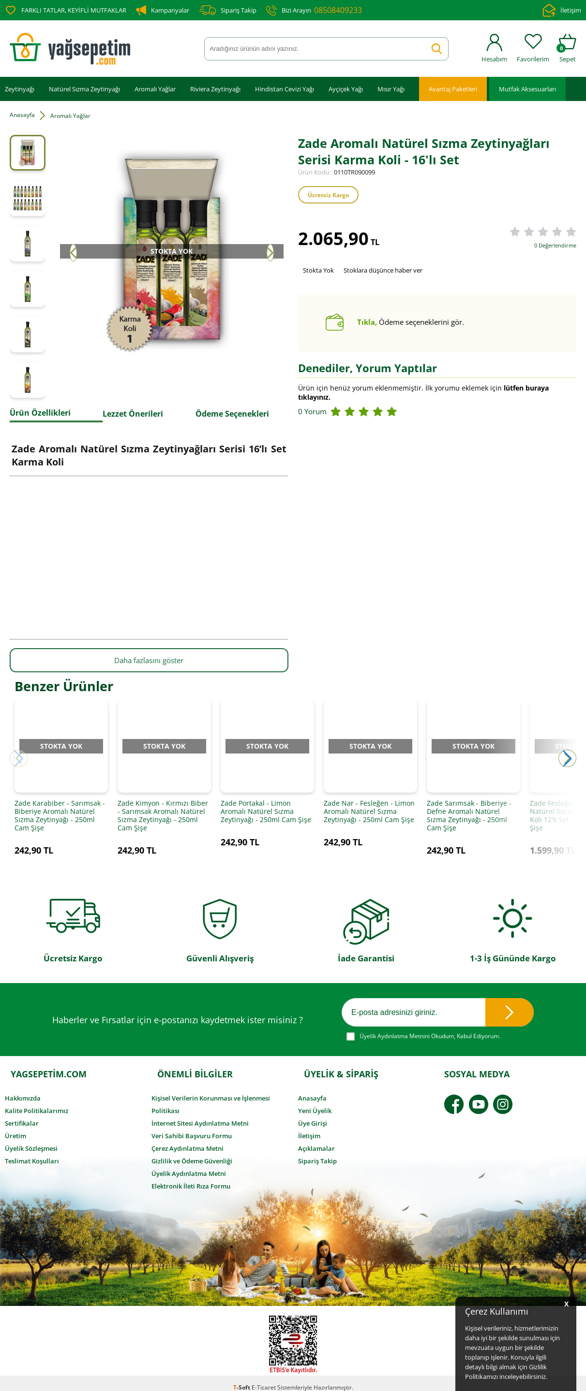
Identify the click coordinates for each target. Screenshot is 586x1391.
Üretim (15, 1129)
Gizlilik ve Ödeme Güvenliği (191, 1154)
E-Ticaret (264, 1379)
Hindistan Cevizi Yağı (284, 88)
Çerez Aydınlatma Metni (187, 1142)
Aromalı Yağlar (155, 88)
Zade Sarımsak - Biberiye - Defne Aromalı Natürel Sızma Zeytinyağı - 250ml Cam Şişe (469, 823)
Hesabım (494, 48)
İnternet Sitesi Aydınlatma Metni (200, 1117)
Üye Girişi (312, 1117)
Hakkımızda (23, 1091)
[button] (567, 761)
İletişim (561, 10)
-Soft (242, 1379)
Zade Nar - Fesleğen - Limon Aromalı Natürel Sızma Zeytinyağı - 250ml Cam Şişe (369, 819)
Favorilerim (533, 48)
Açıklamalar (316, 1142)
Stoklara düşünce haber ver (383, 269)
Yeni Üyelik (314, 1104)
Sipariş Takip (227, 10)
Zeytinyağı (19, 88)
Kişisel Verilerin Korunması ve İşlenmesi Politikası (210, 1098)
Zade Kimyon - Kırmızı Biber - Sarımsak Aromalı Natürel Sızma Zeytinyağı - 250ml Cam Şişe (163, 823)
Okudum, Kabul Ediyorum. (423, 1027)
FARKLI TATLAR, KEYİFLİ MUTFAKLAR (65, 10)
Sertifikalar (22, 1117)
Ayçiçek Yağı (346, 88)
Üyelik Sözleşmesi (31, 1142)
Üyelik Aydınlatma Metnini (395, 1027)
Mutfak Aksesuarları (527, 88)
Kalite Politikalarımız (36, 1104)
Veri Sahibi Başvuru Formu (191, 1129)
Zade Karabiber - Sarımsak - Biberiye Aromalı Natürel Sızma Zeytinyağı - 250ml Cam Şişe (60, 823)
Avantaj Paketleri (453, 88)
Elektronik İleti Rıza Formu (190, 1179)
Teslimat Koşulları (32, 1154)
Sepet (567, 48)
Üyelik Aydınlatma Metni (188, 1167)
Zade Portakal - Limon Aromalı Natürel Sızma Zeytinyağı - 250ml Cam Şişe (266, 819)
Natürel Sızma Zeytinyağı (84, 88)
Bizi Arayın (314, 10)
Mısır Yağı (391, 88)
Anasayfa (312, 1091)
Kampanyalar (162, 10)
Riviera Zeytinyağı (215, 88)
